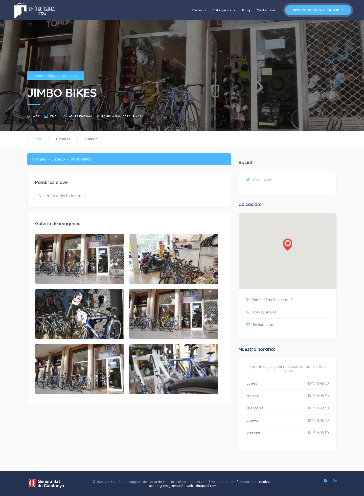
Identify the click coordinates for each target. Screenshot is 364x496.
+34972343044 (80, 116)
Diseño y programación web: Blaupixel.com (182, 486)
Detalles (63, 139)
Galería (91, 139)
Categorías (224, 10)
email (54, 116)
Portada (199, 10)
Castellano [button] (266, 10)
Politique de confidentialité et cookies (241, 482)
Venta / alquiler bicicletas (60, 196)
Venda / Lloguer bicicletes (55, 75)
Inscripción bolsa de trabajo (318, 10)
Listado (58, 159)
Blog (246, 10)
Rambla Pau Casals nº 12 (122, 116)
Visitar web (262, 179)
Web (36, 116)
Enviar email (263, 324)
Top (38, 139)
